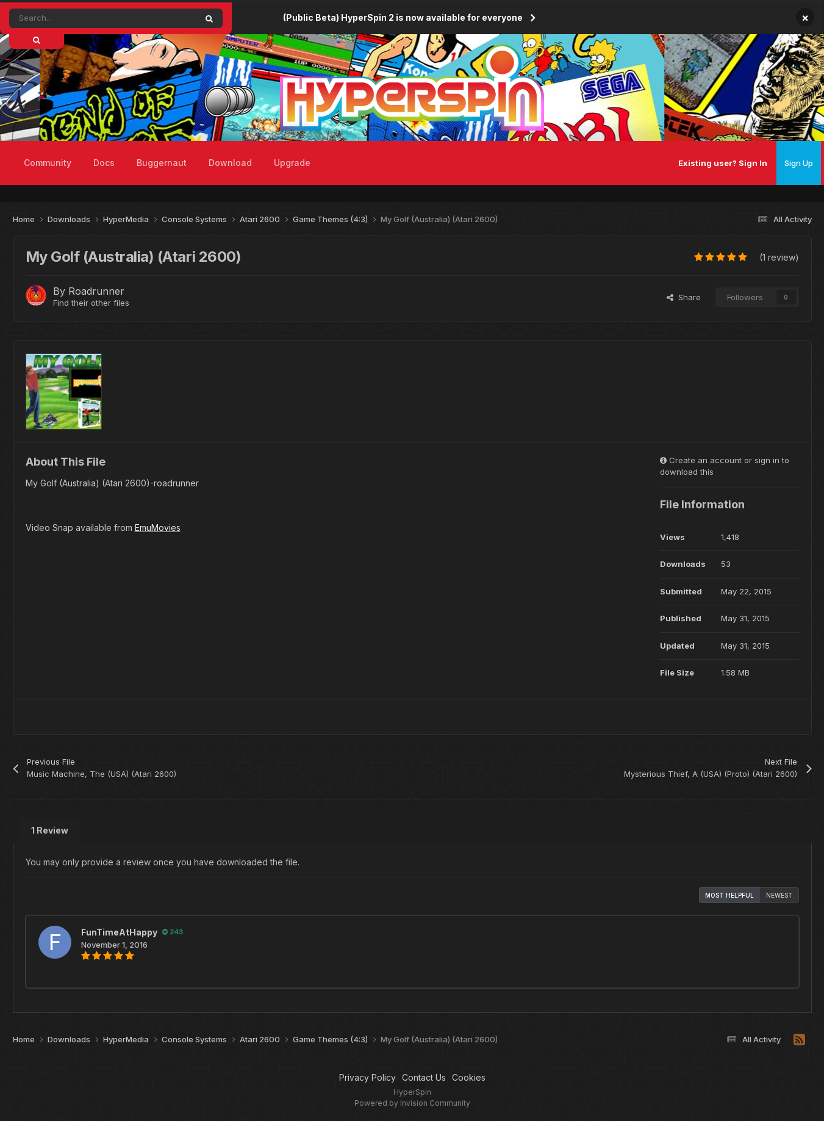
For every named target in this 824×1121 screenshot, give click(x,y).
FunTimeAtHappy (119, 932)
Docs (104, 162)
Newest (779, 895)
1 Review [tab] (49, 830)
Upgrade (292, 162)
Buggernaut (162, 162)
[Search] (75, 18)
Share (684, 297)
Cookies (468, 1077)
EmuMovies (158, 527)
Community (47, 162)
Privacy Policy (367, 1077)
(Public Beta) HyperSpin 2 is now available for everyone (403, 17)
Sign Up (798, 163)
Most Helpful (729, 895)
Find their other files (91, 303)
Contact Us (424, 1077)
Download (230, 162)
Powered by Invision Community (412, 1103)
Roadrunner (96, 291)
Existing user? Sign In (722, 163)
